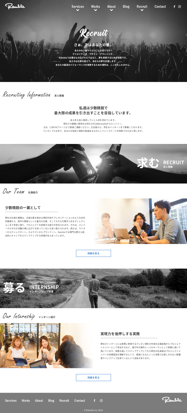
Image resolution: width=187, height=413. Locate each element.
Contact (160, 6)
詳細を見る (93, 253)
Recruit (142, 6)
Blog (126, 6)
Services (78, 6)
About (111, 6)
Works (95, 6)
